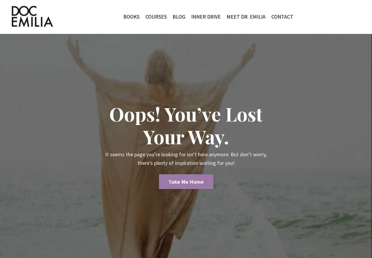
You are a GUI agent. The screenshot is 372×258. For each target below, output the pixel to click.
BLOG (179, 16)
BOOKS (131, 16)
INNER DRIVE (206, 16)
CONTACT (282, 16)
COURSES (156, 16)
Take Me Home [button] (186, 181)
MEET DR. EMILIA (246, 16)
